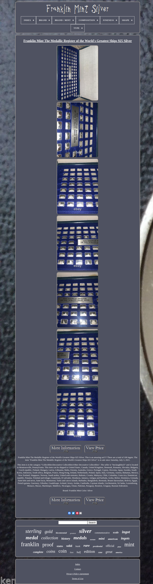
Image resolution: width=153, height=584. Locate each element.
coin (63, 551)
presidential (97, 546)
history (65, 538)
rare (86, 545)
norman (92, 539)
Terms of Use (77, 578)
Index (77, 564)
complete (38, 552)
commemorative (102, 533)
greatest (73, 533)
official (110, 546)
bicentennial (61, 533)
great (109, 552)
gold (49, 531)
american (113, 539)
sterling (33, 531)
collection (49, 537)
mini (102, 538)
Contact (77, 569)
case (100, 552)
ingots (125, 538)
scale (116, 532)
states (60, 546)
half (79, 552)
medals (80, 537)
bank (77, 546)
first (71, 552)
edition (89, 551)
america (119, 552)
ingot (126, 532)
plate (119, 547)
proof (47, 545)
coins (51, 551)
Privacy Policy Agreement (77, 573)
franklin (30, 544)
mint (129, 545)
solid (69, 546)
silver (85, 531)
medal (32, 537)
